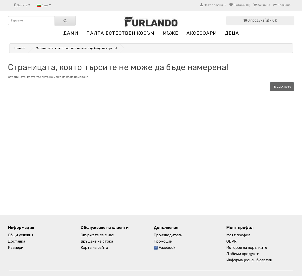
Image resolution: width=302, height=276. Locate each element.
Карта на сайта (94, 247)
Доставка (16, 241)
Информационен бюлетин (249, 260)
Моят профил (238, 235)
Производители (168, 235)
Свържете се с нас (97, 235)
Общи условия (20, 235)
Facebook (164, 247)
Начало (19, 48)
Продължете (282, 86)
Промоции (163, 241)
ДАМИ (70, 33)
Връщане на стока (97, 241)
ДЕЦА (232, 33)
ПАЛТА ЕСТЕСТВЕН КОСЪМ (120, 33)
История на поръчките (246, 247)
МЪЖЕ (170, 33)
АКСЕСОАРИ (201, 33)
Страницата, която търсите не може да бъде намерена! (76, 48)
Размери (15, 247)
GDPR (231, 241)
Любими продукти (242, 254)
